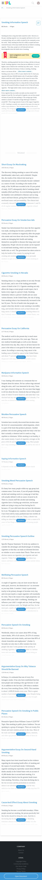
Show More (21, 99)
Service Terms (21, 863)
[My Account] (39, 3)
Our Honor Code (21, 858)
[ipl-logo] (8, 4)
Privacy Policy (21, 861)
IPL (2, 8)
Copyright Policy (21, 854)
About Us (21, 842)
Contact (21, 845)
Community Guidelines (21, 856)
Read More (21, 194)
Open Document (21, 876)
